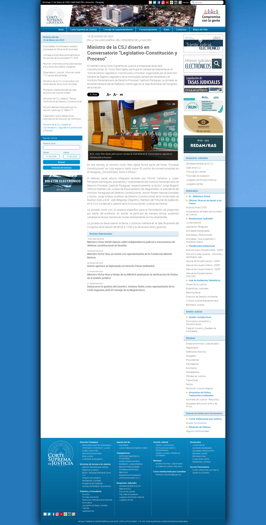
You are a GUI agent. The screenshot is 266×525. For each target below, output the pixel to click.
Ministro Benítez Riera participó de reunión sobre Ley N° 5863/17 (60, 109)
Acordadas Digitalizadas (198, 230)
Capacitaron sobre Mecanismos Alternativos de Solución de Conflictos (62, 117)
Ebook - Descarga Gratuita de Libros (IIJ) (96, 474)
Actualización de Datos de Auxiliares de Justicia (204, 213)
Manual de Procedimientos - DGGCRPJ (199, 275)
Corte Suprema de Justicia (83, 29)
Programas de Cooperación (130, 475)
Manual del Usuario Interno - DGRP (203, 265)
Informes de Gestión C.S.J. (129, 478)
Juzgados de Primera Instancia (201, 179)
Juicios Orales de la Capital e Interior (133, 448)
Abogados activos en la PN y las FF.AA (201, 405)
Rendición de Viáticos (199, 426)
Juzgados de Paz (194, 183)
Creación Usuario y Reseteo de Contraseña (201, 330)
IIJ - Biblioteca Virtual (199, 196)
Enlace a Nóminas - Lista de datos (202, 343)
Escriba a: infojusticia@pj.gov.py (168, 474)
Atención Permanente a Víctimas (95, 467)
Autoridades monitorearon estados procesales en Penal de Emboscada (60, 48)
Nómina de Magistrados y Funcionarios (129, 457)
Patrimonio (123, 472)
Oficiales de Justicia (195, 376)
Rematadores (192, 372)
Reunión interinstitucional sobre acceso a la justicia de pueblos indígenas (62, 65)
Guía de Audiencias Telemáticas (204, 280)
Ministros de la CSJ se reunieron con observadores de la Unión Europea (61, 82)
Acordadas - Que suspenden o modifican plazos (200, 240)
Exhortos (86, 494)
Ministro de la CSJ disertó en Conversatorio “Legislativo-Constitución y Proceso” (62, 127)
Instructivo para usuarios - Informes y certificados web (204, 255)
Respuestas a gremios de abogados (96, 445)
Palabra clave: (49, 143)
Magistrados (192, 347)
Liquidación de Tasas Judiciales (95, 505)
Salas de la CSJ (193, 167)
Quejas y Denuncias (90, 451)
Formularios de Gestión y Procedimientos (198, 323)
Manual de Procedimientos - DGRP (203, 261)
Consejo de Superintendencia (118, 29)
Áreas (166, 29)
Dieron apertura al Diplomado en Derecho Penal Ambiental (120, 266)
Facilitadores (192, 363)
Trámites (85, 508)
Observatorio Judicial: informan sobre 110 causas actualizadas (61, 74)
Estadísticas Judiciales (197, 288)
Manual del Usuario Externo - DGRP (203, 269)
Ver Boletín (62, 189)
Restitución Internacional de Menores (97, 500)
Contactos (181, 29)
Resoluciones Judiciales (201, 218)
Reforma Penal (193, 292)
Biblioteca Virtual (199, 456)
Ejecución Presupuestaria (129, 467)
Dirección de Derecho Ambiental (202, 296)
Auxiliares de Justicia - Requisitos (202, 399)
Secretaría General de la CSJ (199, 163)
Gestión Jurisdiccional (200, 317)
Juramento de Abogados (92, 459)
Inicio (185, 2)
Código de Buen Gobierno (129, 461)
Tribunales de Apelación (198, 175)
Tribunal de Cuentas (196, 171)
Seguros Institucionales (197, 431)
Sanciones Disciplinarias (92, 453)
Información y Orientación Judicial (96, 448)
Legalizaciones (88, 511)
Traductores (192, 380)
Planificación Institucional (202, 245)
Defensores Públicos (196, 351)
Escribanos (191, 367)
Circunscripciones (148, 29)
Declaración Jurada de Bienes (131, 464)
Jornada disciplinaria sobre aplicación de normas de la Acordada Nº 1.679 (61, 56)
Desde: (46, 152)
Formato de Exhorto (90, 497)
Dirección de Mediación (91, 478)
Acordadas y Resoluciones (199, 234)
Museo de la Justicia (196, 284)
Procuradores (192, 359)
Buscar (61, 162)
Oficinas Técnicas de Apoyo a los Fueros (205, 202)
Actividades (123, 445)
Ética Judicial (87, 456)
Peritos (189, 384)
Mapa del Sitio (200, 29)
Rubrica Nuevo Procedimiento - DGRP (204, 249)
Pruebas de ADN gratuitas (92, 483)
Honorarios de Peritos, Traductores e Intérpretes (201, 394)
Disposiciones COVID (196, 207)
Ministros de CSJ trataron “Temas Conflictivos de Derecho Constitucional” (62, 100)
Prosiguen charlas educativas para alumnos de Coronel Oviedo (59, 91)
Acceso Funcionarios (196, 422)
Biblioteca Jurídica (195, 304)
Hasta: (66, 152)
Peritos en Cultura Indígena (199, 388)
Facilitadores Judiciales (91, 480)
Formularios (87, 503)
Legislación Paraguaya (197, 226)
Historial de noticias (61, 167)
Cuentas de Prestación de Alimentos (96, 486)
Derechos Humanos (90, 470)
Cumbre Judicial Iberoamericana (202, 300)
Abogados (191, 355)
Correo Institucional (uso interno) (205, 418)
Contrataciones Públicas (128, 469)
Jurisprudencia (193, 222)
